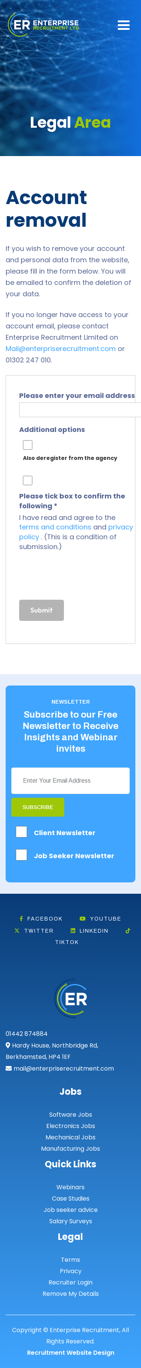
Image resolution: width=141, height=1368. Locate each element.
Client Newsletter (65, 832)
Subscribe (38, 807)
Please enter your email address (77, 395)
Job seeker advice (71, 1210)
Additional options (52, 429)
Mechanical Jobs (70, 1137)
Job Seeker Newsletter (74, 855)
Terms (70, 1259)
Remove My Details (70, 1293)
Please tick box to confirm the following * (72, 501)
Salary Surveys (70, 1221)
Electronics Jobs (70, 1126)
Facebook (41, 919)
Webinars (70, 1187)
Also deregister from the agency (70, 458)
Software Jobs (70, 1114)
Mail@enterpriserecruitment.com (61, 348)
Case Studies (70, 1198)
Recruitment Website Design (70, 1352)
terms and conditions (56, 527)
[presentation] (76, 577)
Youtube (100, 919)
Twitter (34, 931)
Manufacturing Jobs (70, 1148)
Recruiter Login (70, 1282)
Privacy (71, 1271)
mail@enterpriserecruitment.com (64, 1068)
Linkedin (90, 931)
